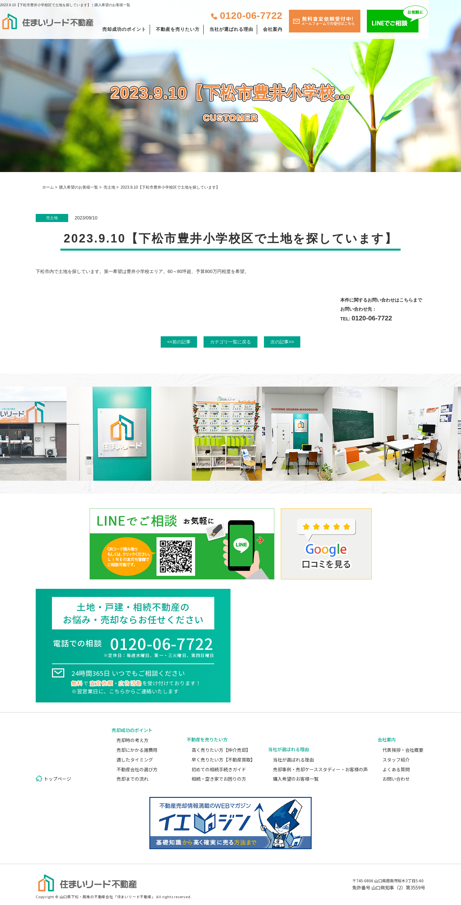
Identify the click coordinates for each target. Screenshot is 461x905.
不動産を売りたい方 (178, 29)
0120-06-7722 (251, 15)
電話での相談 (133, 647)
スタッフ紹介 (396, 759)
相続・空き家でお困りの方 (219, 778)
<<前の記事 (179, 341)
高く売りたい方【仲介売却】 (221, 750)
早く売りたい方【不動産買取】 (223, 759)
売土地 (109, 187)
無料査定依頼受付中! (328, 20)
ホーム (48, 187)
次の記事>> (282, 341)
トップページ (57, 778)
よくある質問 (396, 769)
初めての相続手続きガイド (219, 769)
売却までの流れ (132, 778)
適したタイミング (135, 759)
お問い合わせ (396, 778)
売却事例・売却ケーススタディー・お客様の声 (320, 769)
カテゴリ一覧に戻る (230, 341)
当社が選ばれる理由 (231, 29)
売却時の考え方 (132, 740)
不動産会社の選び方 (137, 769)
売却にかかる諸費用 (137, 750)
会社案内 (272, 29)
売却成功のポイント (124, 29)
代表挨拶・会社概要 (402, 750)
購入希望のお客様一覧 (78, 187)
